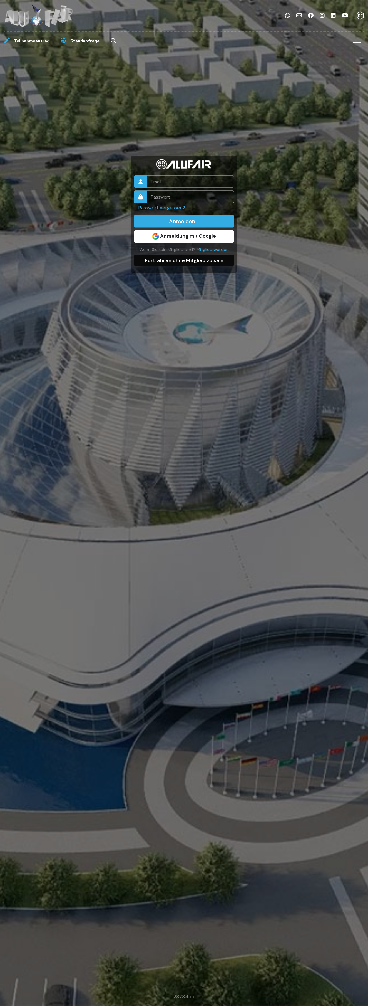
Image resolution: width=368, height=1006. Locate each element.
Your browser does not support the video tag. (184, 503)
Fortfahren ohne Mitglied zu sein (184, 260)
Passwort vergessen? (161, 207)
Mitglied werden (213, 249)
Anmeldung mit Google (184, 236)
